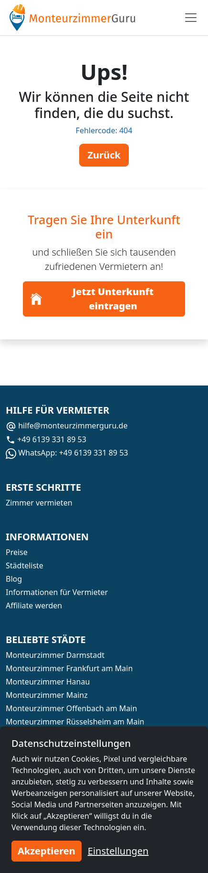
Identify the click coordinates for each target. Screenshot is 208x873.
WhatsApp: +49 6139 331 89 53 (67, 452)
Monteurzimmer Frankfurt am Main (69, 668)
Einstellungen (118, 850)
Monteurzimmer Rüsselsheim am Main (75, 721)
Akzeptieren (46, 850)
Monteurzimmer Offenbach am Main (71, 708)
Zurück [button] (103, 155)
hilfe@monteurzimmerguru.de (66, 425)
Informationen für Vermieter (57, 592)
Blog (14, 579)
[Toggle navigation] (190, 17)
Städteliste (24, 565)
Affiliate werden (34, 605)
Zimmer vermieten (39, 502)
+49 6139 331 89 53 (46, 439)
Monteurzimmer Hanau (48, 681)
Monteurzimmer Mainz (47, 695)
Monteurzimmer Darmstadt (55, 655)
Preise (17, 552)
